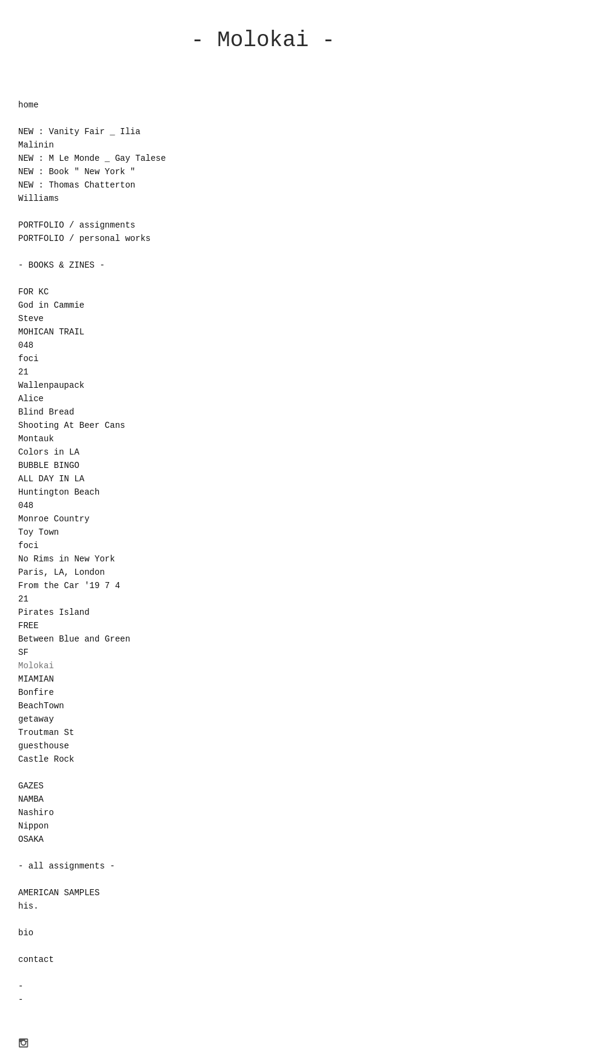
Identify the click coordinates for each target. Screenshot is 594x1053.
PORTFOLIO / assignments (76, 225)
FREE (28, 626)
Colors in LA (48, 452)
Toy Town (38, 532)
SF (23, 652)
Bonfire (36, 692)
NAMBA (31, 799)
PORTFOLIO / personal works (84, 238)
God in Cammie (51, 305)
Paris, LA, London (61, 572)
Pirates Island (54, 612)
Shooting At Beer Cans (71, 425)
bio (25, 933)
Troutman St (46, 732)
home (28, 105)
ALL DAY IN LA (51, 479)
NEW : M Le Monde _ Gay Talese (92, 158)
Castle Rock (46, 759)
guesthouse (43, 746)
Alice (31, 399)
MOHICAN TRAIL (51, 332)
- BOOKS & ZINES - (61, 265)
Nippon (33, 826)
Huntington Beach (58, 492)
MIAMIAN (36, 679)
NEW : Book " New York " (76, 172)
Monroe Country (54, 519)
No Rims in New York (66, 559)
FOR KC (33, 292)
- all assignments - (66, 866)
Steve (31, 318)
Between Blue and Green (74, 639)
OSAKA (31, 839)
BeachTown (41, 706)
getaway (36, 719)
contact (36, 959)
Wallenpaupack (51, 385)
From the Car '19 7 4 (69, 586)
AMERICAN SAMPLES (58, 893)
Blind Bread (46, 412)
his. (28, 906)
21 (23, 372)
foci (28, 359)
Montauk (36, 439)
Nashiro (36, 813)
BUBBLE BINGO (48, 465)
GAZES (31, 786)
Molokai (36, 666)
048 (25, 345)
